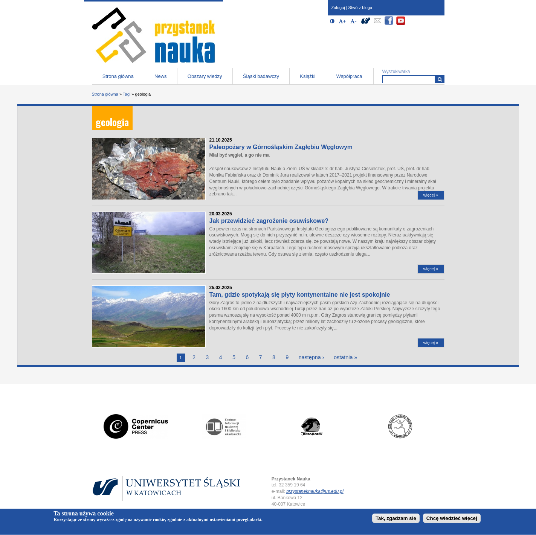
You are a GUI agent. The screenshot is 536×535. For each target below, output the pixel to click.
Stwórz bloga (360, 7)
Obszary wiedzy (205, 76)
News (160, 76)
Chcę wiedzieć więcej (451, 520)
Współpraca (349, 76)
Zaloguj (338, 7)
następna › (311, 357)
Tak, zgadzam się (396, 520)
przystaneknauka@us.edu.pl (315, 491)
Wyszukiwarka (396, 71)
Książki (307, 76)
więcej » (430, 195)
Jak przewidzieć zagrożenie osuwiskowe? (269, 221)
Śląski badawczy (261, 76)
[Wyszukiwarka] (439, 79)
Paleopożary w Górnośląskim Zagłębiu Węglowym (281, 147)
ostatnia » (345, 357)
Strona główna (118, 76)
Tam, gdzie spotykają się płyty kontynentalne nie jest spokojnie (299, 294)
